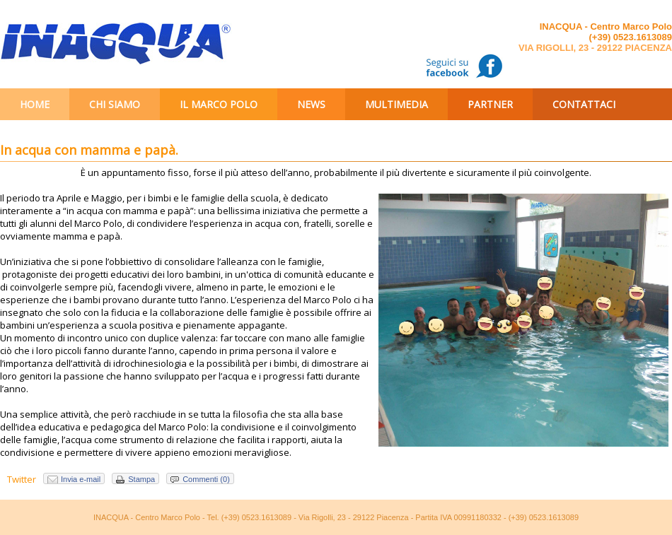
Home (35, 104)
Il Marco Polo (218, 104)
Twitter (21, 479)
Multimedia (396, 104)
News (311, 104)
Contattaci (583, 104)
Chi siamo (114, 104)
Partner (490, 104)
